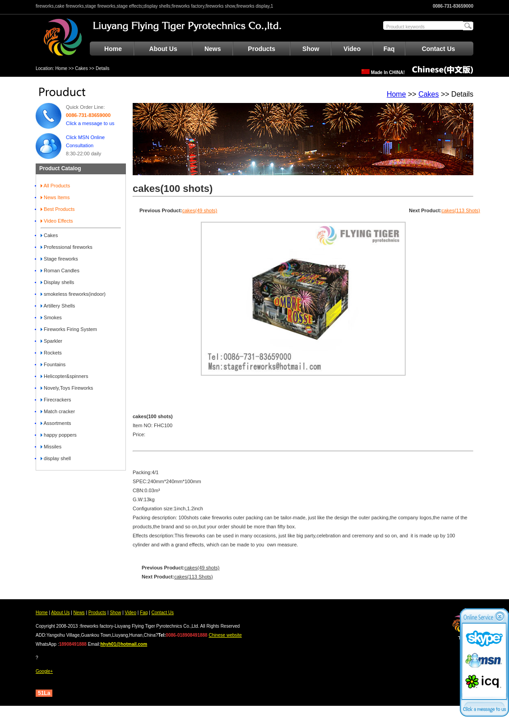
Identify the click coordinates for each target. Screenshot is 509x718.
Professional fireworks (67, 247)
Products (261, 48)
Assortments (56, 423)
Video (352, 48)
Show (310, 48)
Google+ (44, 671)
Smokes (51, 317)
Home (113, 48)
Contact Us (438, 48)
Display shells (57, 282)
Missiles (51, 446)
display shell (56, 458)
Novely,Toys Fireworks (67, 388)
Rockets (51, 352)
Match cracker (58, 411)
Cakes (81, 68)
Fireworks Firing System (69, 329)
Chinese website (224, 635)
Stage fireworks (59, 258)
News (212, 48)
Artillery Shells (58, 305)
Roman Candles (60, 270)
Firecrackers (56, 399)
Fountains (53, 364)
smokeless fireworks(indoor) (73, 294)
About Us (163, 48)
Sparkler (51, 341)
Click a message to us (90, 123)
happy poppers (59, 435)
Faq (389, 48)
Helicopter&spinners (64, 376)
